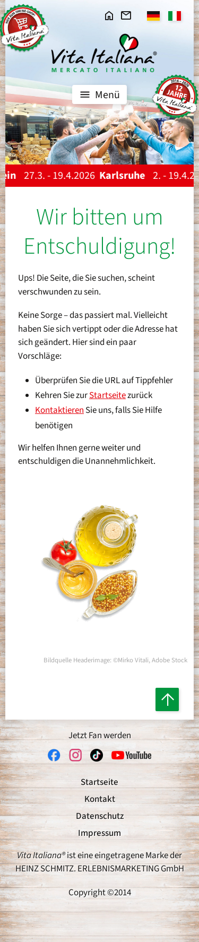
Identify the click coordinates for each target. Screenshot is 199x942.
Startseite (107, 395)
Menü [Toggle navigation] (98, 94)
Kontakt (99, 799)
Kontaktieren (59, 410)
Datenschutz (100, 816)
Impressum (99, 833)
